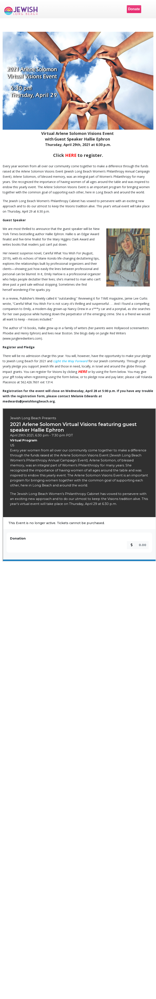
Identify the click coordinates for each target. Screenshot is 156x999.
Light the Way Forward (70, 361)
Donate (134, 9)
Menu (148, 9)
